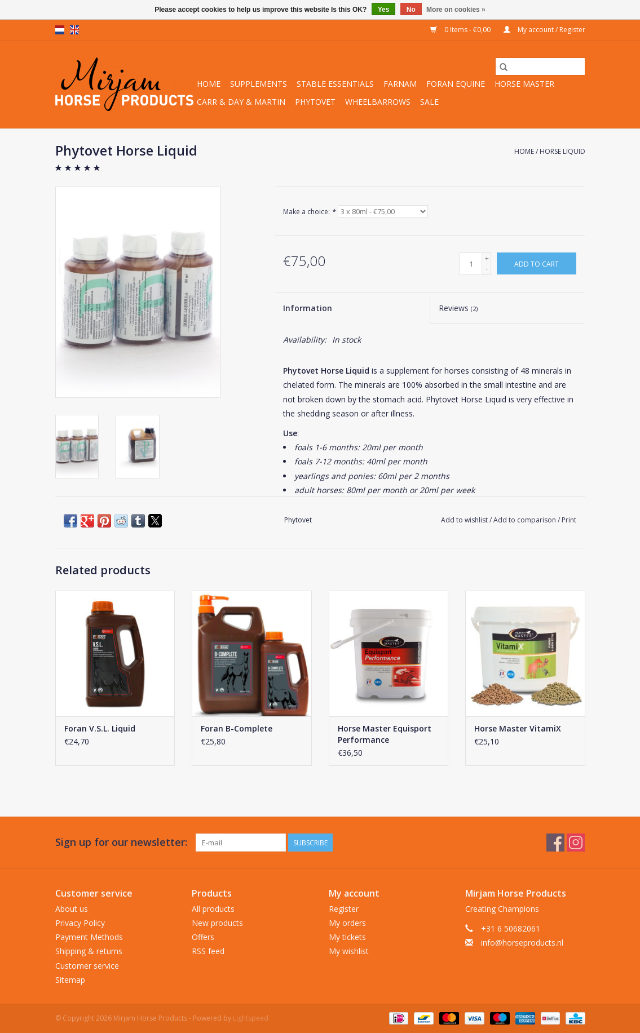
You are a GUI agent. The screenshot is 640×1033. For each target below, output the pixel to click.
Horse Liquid (562, 151)
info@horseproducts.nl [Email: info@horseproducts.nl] (522, 942)
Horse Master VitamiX (517, 728)
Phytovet (315, 101)
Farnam (400, 83)
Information (307, 308)
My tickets (347, 937)
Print (569, 520)
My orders (347, 922)
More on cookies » (455, 10)
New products (217, 922)
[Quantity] (471, 263)
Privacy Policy (80, 922)
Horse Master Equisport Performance (384, 734)
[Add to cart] (536, 263)
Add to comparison (525, 520)
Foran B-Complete (236, 728)
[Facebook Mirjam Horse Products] (555, 843)
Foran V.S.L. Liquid (99, 728)
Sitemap (70, 979)
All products (213, 908)
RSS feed (208, 951)
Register (344, 908)
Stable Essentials (335, 83)
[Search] (540, 66)
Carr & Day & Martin (241, 101)
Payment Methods (89, 937)
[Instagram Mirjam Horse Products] (576, 843)
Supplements (258, 83)
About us (71, 908)
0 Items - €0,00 (461, 29)
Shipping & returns (88, 951)
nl (59, 29)
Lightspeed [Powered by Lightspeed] (250, 1018)
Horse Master (524, 83)
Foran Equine (455, 83)
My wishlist (349, 951)
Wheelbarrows (378, 101)
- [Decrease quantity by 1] (486, 268)
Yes (384, 10)
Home (208, 83)
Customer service (87, 965)
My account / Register (544, 29)
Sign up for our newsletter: (121, 842)
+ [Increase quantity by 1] (487, 258)
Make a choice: (309, 211)
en (74, 29)
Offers (203, 937)
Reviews (458, 308)
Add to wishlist (465, 520)
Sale (429, 101)
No (411, 10)
